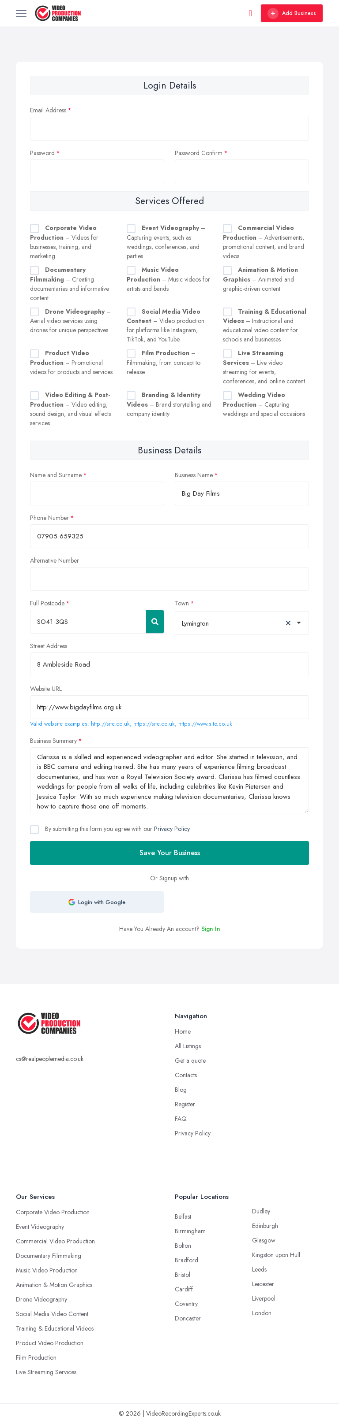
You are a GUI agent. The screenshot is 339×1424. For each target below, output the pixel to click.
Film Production (36, 1357)
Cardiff (184, 1289)
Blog (181, 1089)
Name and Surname (56, 475)
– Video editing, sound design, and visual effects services (70, 408)
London (261, 1313)
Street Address (48, 646)
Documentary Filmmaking (48, 1255)
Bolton (183, 1245)
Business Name (194, 475)
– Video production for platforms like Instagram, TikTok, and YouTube (165, 325)
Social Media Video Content (52, 1313)
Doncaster (188, 1318)
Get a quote (190, 1060)
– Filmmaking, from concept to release (163, 362)
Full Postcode (47, 603)
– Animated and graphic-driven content (260, 279)
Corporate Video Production (53, 1212)
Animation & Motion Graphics (54, 1284)
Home (183, 1031)
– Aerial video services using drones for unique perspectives (70, 321)
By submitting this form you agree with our (116, 828)
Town (182, 603)
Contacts (186, 1075)
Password (42, 152)
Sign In (210, 928)
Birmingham (190, 1231)
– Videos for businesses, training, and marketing (64, 241)
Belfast (183, 1216)
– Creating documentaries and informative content (69, 283)
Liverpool (263, 1298)
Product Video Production (49, 1343)
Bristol (182, 1274)
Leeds (259, 1269)
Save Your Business (169, 853)
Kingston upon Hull (276, 1254)
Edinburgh (265, 1225)
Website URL (46, 688)
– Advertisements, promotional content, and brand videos (263, 241)
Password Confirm (198, 152)
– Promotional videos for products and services (71, 362)
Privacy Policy (172, 828)
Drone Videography (41, 1299)
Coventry (186, 1303)
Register (185, 1104)
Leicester (263, 1283)
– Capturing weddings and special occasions (264, 404)
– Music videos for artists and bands (168, 279)
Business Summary (53, 740)
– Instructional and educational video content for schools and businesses (264, 325)
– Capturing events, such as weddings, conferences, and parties (166, 241)
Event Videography (40, 1226)
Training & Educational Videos (55, 1328)
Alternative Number (54, 560)
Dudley (261, 1211)
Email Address (48, 110)
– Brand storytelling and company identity (169, 404)
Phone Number (49, 517)
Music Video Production (47, 1270)
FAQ (181, 1118)
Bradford (186, 1260)
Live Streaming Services (46, 1372)
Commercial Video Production (55, 1241)
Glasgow (263, 1240)
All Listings (188, 1046)
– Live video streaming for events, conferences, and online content (264, 367)
